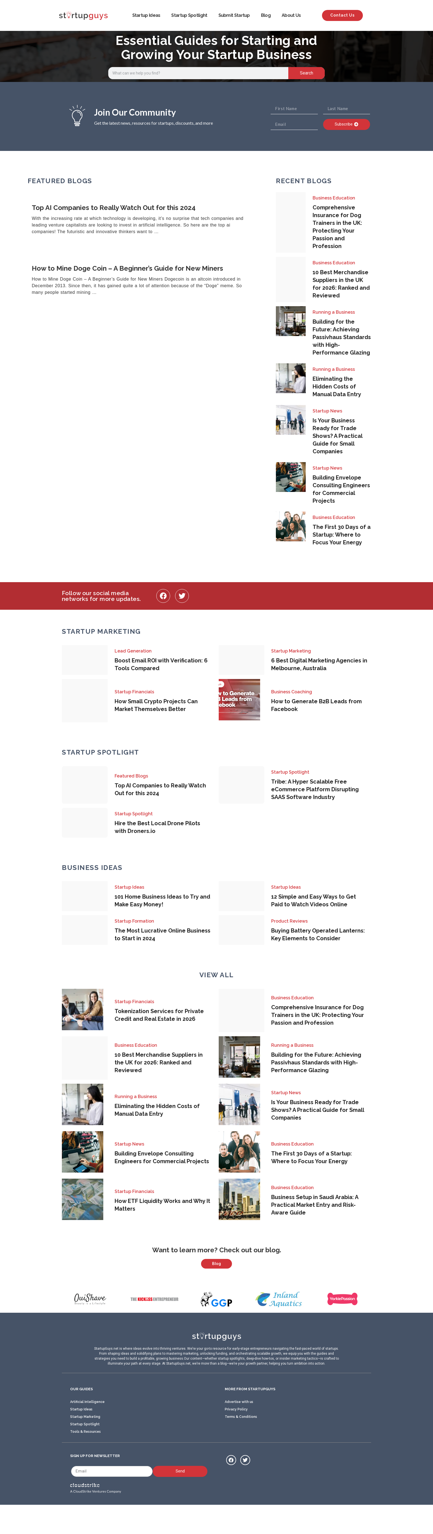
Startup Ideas (146, 15)
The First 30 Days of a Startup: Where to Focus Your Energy (342, 535)
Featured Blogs (131, 776)
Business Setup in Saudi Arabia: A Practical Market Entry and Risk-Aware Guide (314, 1205)
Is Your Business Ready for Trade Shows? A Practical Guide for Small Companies (337, 436)
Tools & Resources (85, 1459)
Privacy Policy (236, 1437)
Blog (266, 15)
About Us (291, 15)
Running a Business (334, 312)
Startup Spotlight (189, 15)
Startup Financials (134, 691)
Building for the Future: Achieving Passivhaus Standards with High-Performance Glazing (342, 337)
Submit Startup (234, 15)
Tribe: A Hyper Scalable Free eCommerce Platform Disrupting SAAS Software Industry (315, 789)
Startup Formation (134, 921)
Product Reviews (289, 921)
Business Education (334, 198)
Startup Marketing (291, 651)
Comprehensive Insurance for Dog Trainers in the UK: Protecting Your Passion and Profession (317, 1015)
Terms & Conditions (241, 1444)
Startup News (327, 411)
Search (306, 73)
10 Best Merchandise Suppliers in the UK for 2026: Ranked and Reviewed (159, 1062)
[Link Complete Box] (145, 219)
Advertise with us (239, 1429)
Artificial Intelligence (87, 1429)
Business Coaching (291, 691)
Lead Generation (133, 651)
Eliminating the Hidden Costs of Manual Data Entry (337, 386)
